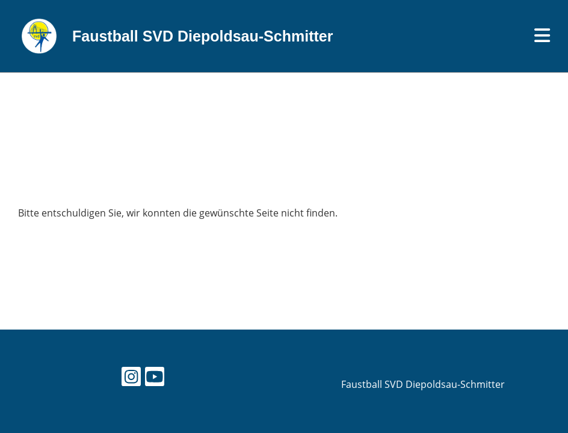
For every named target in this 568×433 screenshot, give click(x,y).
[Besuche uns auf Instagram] (131, 379)
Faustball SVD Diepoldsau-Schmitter (202, 36)
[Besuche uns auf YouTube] (154, 379)
